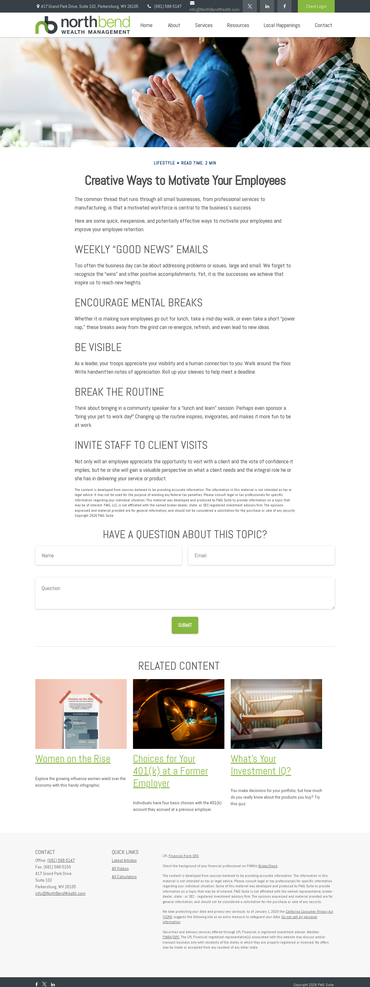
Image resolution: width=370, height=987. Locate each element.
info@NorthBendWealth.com (60, 893)
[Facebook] (284, 6)
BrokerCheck (267, 866)
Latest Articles (124, 860)
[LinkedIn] (267, 6)
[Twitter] (250, 6)
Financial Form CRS (184, 856)
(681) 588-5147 (164, 6)
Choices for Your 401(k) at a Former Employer (170, 771)
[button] (146, 25)
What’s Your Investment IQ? (261, 765)
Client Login (316, 6)
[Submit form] (185, 625)
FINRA (167, 937)
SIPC (176, 937)
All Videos (120, 868)
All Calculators (124, 876)
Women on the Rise (73, 758)
